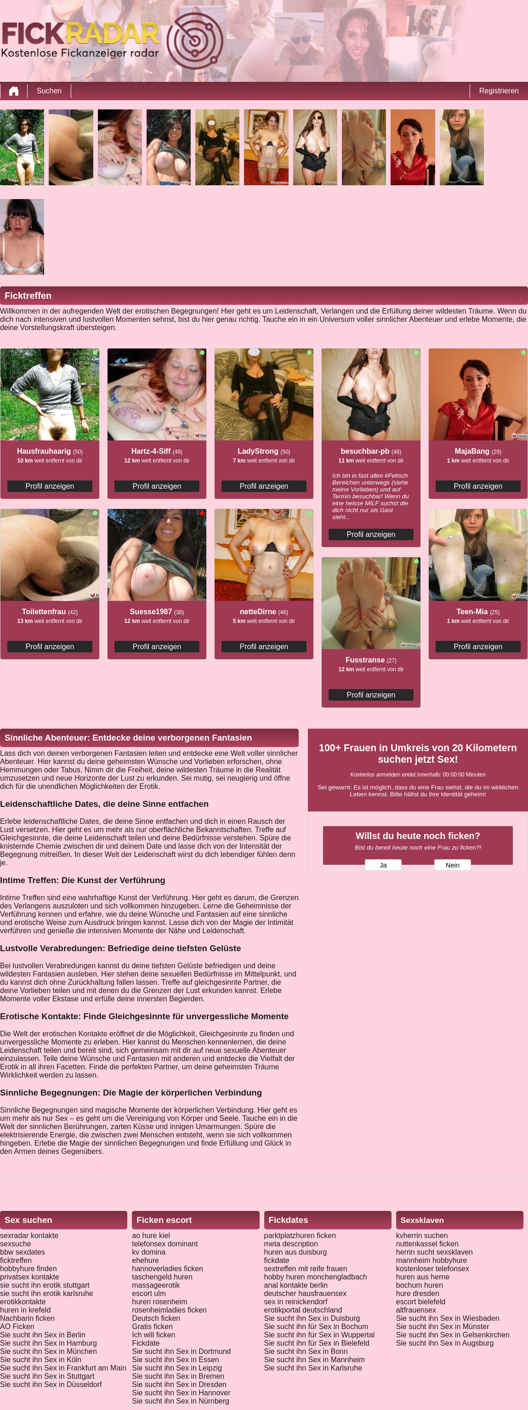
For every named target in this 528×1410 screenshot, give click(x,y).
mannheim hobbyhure (431, 1260)
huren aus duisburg (295, 1252)
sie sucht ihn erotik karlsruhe (46, 1293)
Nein (453, 865)
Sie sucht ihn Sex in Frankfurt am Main (63, 1368)
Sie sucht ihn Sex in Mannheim (314, 1360)
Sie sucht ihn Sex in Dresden (179, 1384)
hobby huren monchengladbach (315, 1277)
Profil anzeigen (50, 486)
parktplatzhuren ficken (300, 1235)
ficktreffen (16, 1260)
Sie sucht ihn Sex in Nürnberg (180, 1401)
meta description (291, 1244)
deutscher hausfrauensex (305, 1293)
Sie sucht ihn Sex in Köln (40, 1360)
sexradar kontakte (29, 1235)
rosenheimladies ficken (169, 1310)
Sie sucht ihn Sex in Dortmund (181, 1351)
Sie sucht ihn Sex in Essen (175, 1360)
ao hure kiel (151, 1235)
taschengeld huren (162, 1277)
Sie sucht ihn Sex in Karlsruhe (313, 1368)
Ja (383, 865)
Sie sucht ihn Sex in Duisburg (312, 1318)
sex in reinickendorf (296, 1302)
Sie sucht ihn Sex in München (48, 1351)
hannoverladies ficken (167, 1269)
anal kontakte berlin (296, 1285)
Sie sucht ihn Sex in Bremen (178, 1376)
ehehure (145, 1260)
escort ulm (149, 1293)
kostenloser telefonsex (432, 1269)
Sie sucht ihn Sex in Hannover (181, 1393)
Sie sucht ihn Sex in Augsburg (445, 1343)
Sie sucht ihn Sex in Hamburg (48, 1343)
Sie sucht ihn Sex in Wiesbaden (448, 1318)
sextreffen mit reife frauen (305, 1269)
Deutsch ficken (156, 1318)
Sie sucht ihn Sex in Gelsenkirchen (453, 1335)
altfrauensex (416, 1310)
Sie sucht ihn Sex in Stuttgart (47, 1376)
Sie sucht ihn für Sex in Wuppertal (319, 1335)
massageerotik (156, 1285)
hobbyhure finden (28, 1269)
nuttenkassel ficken (427, 1244)
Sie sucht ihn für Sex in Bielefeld (316, 1343)
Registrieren (499, 91)
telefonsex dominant (165, 1244)
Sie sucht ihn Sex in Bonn (306, 1351)
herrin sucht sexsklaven (434, 1252)
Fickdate (145, 1343)
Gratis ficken (152, 1326)
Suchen (49, 91)
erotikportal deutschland (303, 1310)
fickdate (277, 1260)
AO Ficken (17, 1326)
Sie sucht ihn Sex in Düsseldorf (51, 1384)
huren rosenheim (159, 1302)
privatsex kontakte (29, 1277)
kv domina (148, 1252)
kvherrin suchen (422, 1235)
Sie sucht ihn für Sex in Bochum (316, 1326)
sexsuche (15, 1244)
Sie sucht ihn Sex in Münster (442, 1326)
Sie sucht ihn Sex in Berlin (42, 1335)
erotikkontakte (23, 1302)
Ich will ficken (153, 1335)
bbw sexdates (22, 1252)
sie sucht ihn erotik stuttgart (45, 1285)
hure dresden (417, 1293)
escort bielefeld (421, 1302)
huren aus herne (423, 1277)
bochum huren (419, 1285)
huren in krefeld (25, 1310)
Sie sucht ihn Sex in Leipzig (177, 1368)
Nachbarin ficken (27, 1318)
